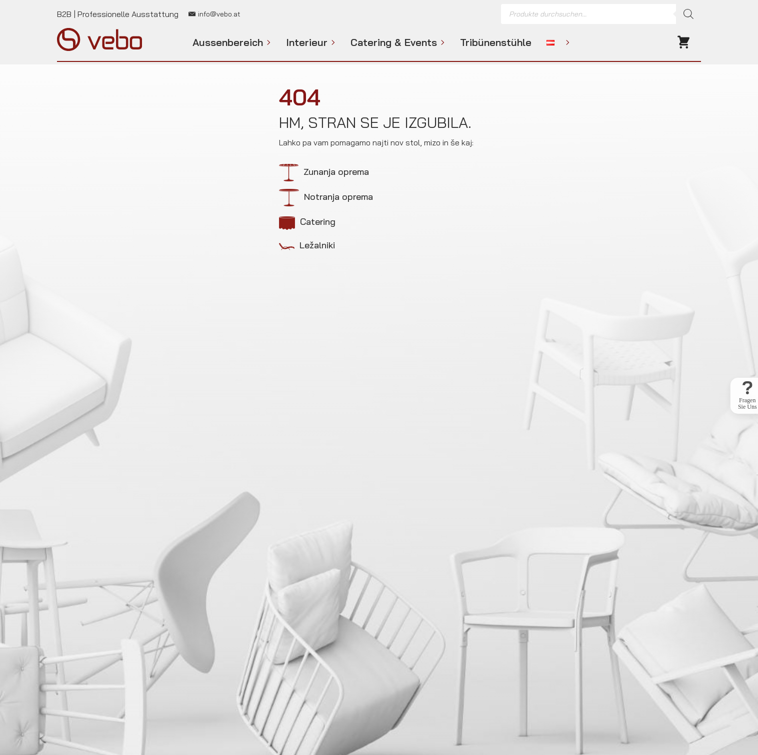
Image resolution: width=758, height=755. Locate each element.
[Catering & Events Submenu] (441, 42)
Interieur (307, 42)
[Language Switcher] (566, 42)
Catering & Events (393, 42)
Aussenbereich (227, 42)
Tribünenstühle (496, 42)
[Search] (688, 14)
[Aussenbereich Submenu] (267, 42)
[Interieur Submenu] (332, 42)
